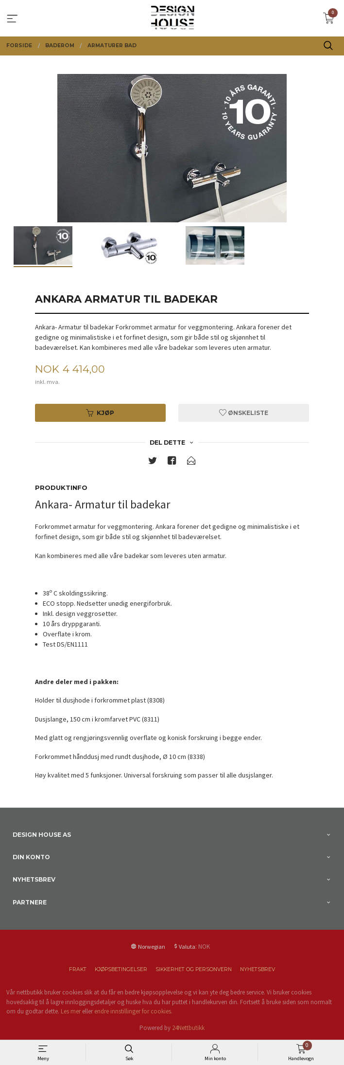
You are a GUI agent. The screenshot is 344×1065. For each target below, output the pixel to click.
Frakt (77, 969)
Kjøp (100, 412)
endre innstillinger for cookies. (133, 1011)
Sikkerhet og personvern (193, 969)
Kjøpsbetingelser (121, 969)
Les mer (71, 1011)
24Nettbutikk (188, 1028)
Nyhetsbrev (257, 969)
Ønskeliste (243, 412)
